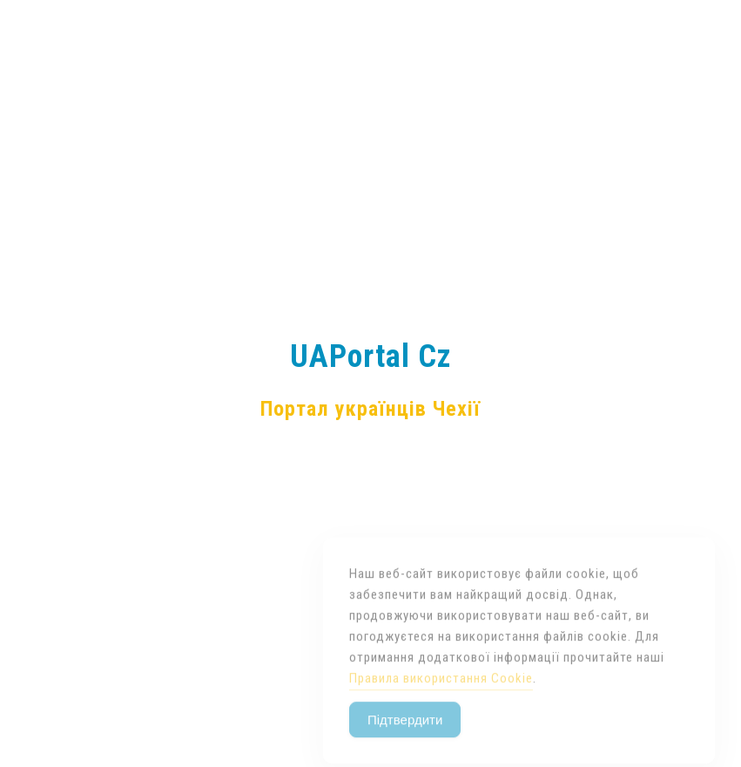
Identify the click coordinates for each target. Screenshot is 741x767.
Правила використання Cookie (441, 693)
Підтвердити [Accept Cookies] (404, 734)
